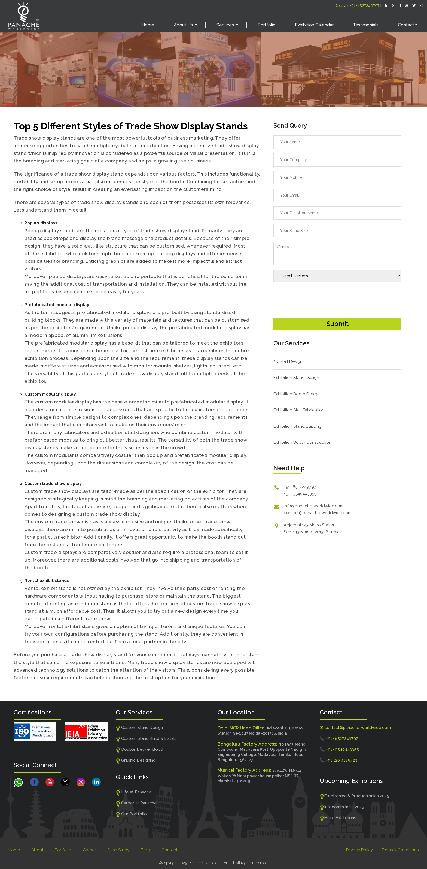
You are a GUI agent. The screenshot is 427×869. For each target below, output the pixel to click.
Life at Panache (134, 792)
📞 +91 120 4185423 (338, 760)
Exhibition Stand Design (296, 377)
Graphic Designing (136, 760)
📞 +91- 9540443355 (339, 749)
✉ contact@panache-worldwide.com (355, 727)
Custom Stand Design (139, 728)
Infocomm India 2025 (342, 807)
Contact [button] (406, 25)
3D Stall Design (288, 361)
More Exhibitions (338, 818)
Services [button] (225, 25)
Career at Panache (136, 803)
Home (148, 25)
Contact (169, 849)
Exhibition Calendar (314, 25)
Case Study (118, 849)
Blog (145, 849)
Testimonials (366, 25)
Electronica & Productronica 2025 (354, 796)
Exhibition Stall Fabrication (298, 410)
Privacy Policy (359, 849)
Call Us (357, 5)
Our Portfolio (131, 814)
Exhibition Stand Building (297, 426)
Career (89, 849)
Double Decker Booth (140, 749)
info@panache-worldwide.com (314, 505)
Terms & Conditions (400, 849)
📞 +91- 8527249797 (339, 738)
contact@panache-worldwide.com (318, 512)
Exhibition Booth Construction (302, 442)
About (37, 849)
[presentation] (314, 296)
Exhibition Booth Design (296, 393)
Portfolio (267, 25)
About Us (184, 25)
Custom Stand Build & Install (146, 738)
